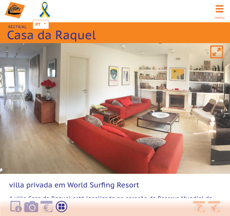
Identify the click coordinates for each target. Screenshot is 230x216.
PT (37, 24)
